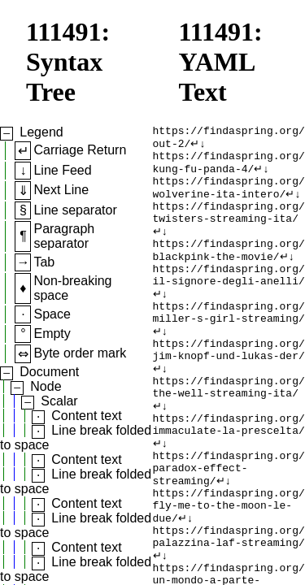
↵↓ (198, 147)
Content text (86, 415)
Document (49, 372)
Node (45, 386)
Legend (41, 132)
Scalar (59, 401)
